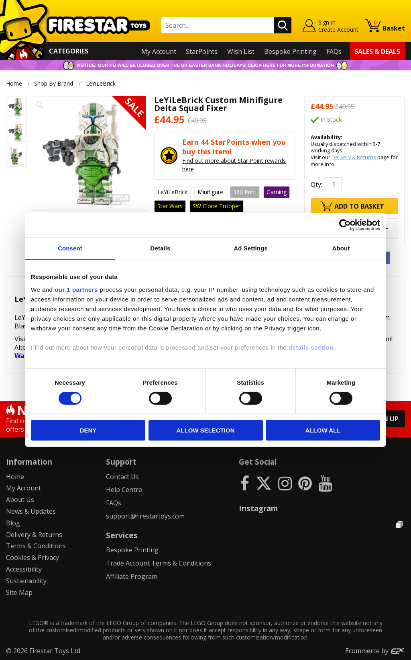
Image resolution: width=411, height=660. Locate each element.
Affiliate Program (131, 576)
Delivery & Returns (354, 157)
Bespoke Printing (290, 51)
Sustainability (26, 580)
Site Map (19, 592)
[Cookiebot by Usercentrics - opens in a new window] (345, 225)
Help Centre (124, 489)
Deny (88, 430)
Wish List (240, 51)
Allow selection (206, 430)
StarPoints (202, 51)
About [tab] (341, 248)
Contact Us (122, 476)
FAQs (334, 51)
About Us (20, 499)
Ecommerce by (375, 650)
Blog (13, 523)
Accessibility (24, 569)
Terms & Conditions (36, 545)
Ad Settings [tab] (250, 248)
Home (14, 83)
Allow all (323, 430)
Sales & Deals (377, 51)
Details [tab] (161, 248)
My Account (158, 51)
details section (311, 347)
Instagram (258, 508)
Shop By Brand (53, 83)
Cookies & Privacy (32, 557)
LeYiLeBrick (101, 83)
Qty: (316, 184)
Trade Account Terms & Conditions (158, 563)
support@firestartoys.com (145, 516)
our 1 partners (76, 289)
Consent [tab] (70, 248)
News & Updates (31, 511)
